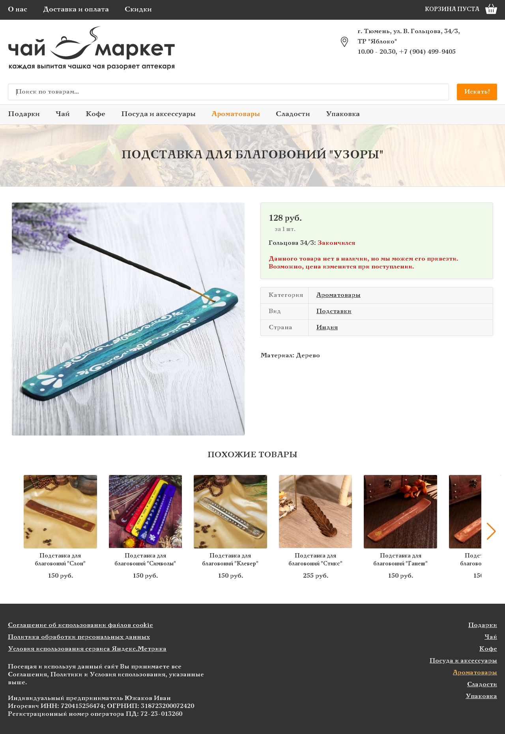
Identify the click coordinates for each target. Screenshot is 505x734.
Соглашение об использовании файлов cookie (80, 625)
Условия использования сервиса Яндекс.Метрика (87, 649)
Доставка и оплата (76, 9)
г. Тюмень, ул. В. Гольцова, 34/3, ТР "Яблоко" (408, 36)
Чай (63, 114)
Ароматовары (235, 114)
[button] (491, 531)
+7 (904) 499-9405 (427, 52)
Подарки (24, 114)
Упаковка (343, 114)
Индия (327, 327)
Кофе (95, 114)
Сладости (293, 114)
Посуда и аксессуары (158, 114)
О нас (17, 9)
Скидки (138, 9)
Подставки (334, 311)
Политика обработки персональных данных (79, 637)
